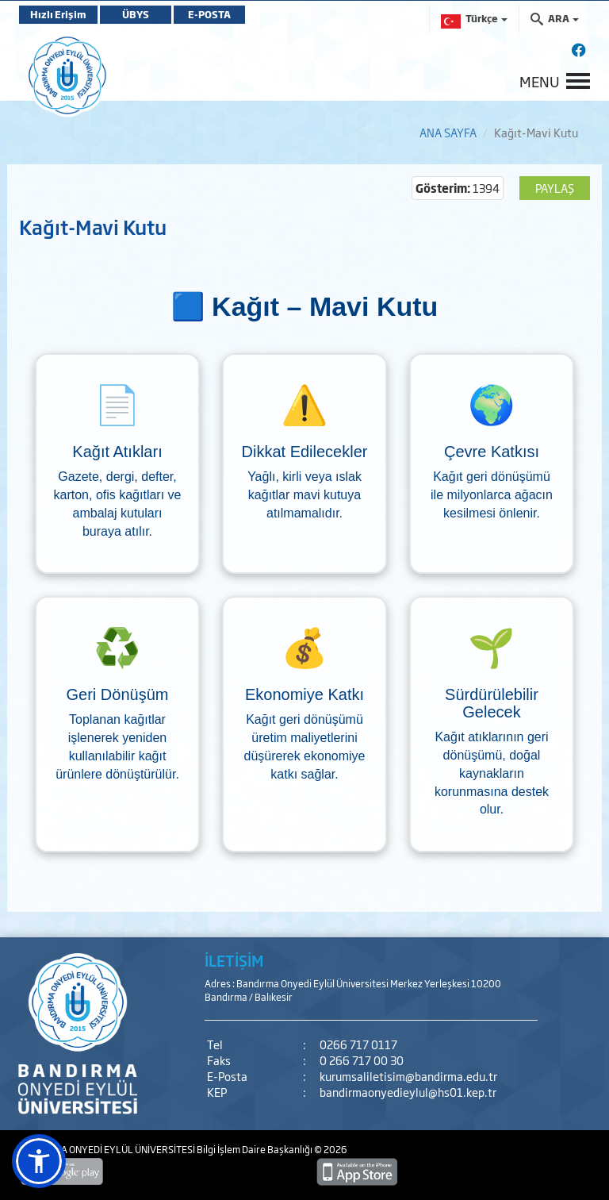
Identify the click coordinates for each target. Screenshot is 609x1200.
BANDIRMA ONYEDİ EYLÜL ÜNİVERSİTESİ (108, 1149)
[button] (39, 1161)
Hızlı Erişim (58, 14)
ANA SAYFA (448, 132)
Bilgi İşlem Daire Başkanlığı (255, 1149)
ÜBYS (135, 14)
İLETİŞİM (234, 960)
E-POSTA (209, 14)
